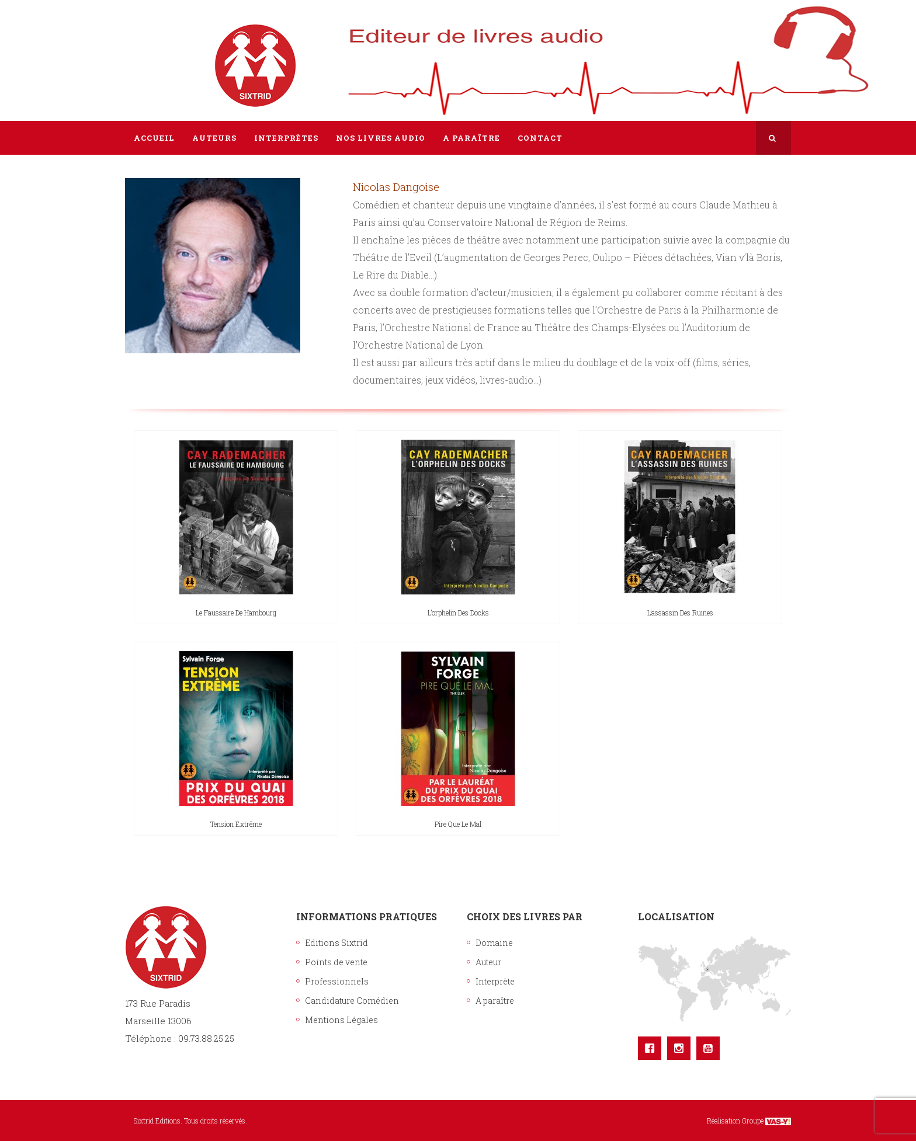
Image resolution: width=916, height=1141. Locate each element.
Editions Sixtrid (336, 942)
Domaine (494, 942)
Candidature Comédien (352, 1000)
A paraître (495, 1000)
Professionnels (337, 981)
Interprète (495, 981)
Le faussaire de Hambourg (236, 612)
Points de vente (336, 962)
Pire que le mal (458, 824)
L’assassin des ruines (680, 612)
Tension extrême (236, 824)
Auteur (488, 962)
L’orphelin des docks (458, 612)
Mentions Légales (341, 1019)
